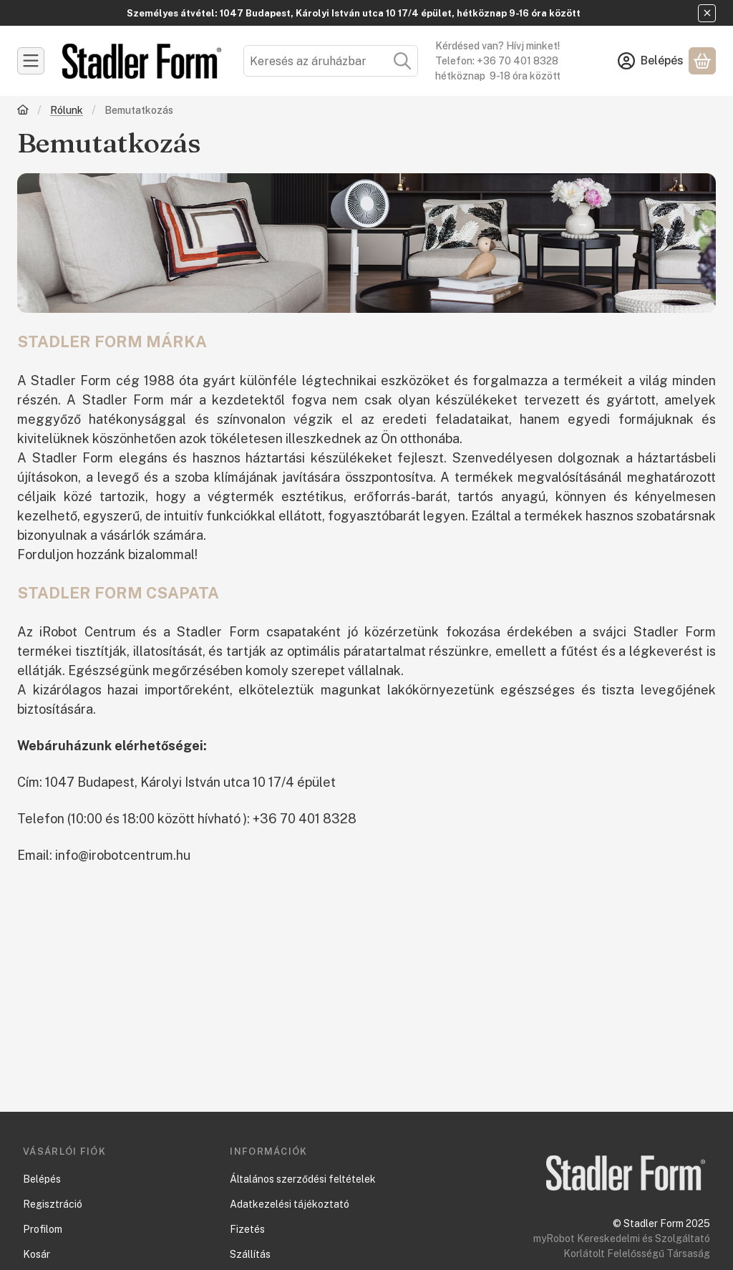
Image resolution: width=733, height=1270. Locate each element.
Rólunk (66, 110)
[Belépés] (651, 60)
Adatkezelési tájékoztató (289, 1204)
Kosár (36, 1254)
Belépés (42, 1179)
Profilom (42, 1229)
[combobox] (330, 61)
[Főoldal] (23, 111)
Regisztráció (52, 1204)
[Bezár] (707, 13)
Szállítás (250, 1254)
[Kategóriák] (30, 60)
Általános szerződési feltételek (303, 1179)
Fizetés (247, 1229)
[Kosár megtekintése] (702, 60)
